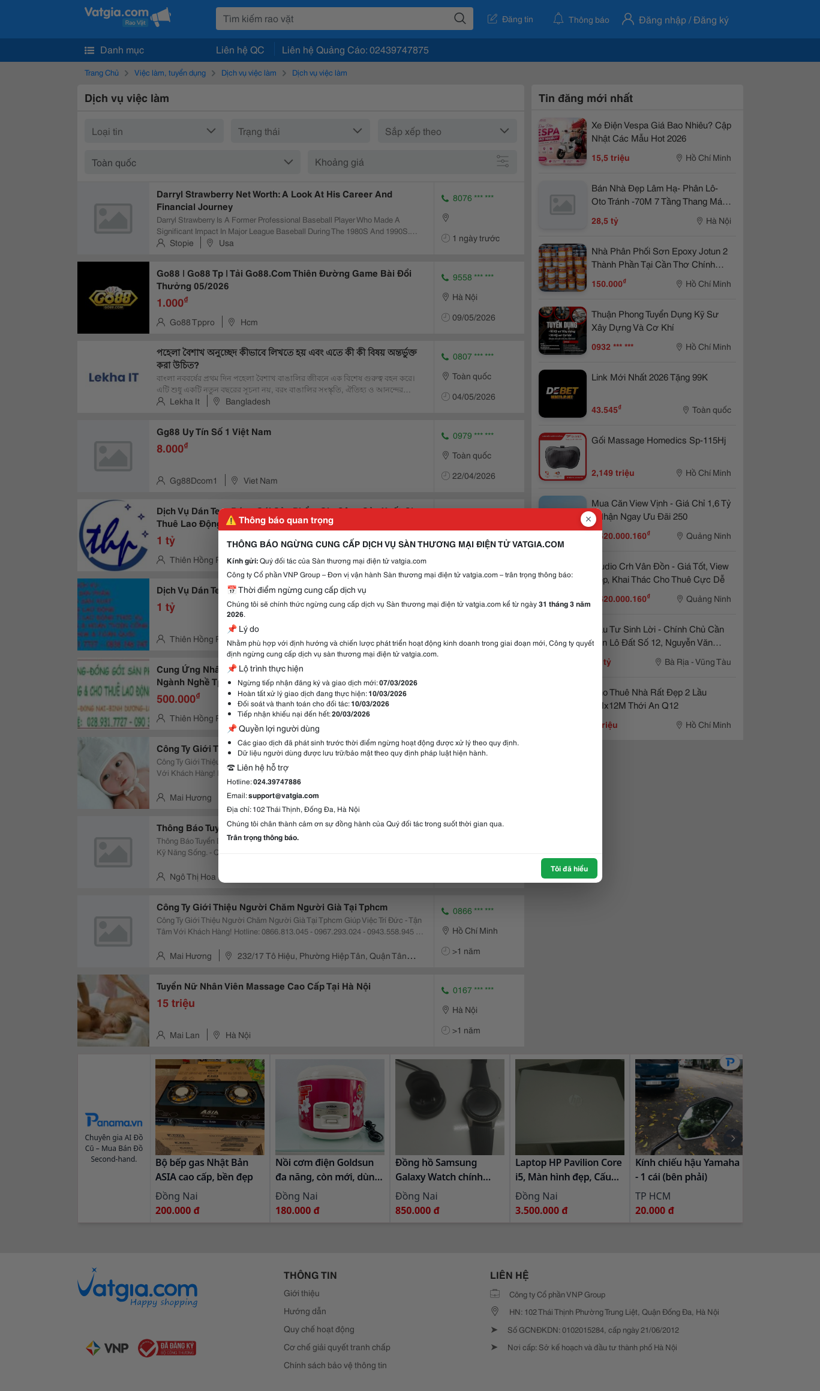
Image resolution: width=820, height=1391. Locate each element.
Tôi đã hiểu (569, 868)
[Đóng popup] (588, 519)
